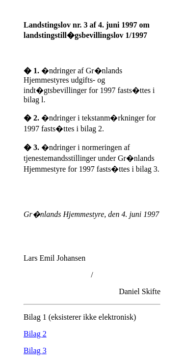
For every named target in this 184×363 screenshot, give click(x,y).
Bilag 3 (35, 350)
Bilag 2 (35, 334)
